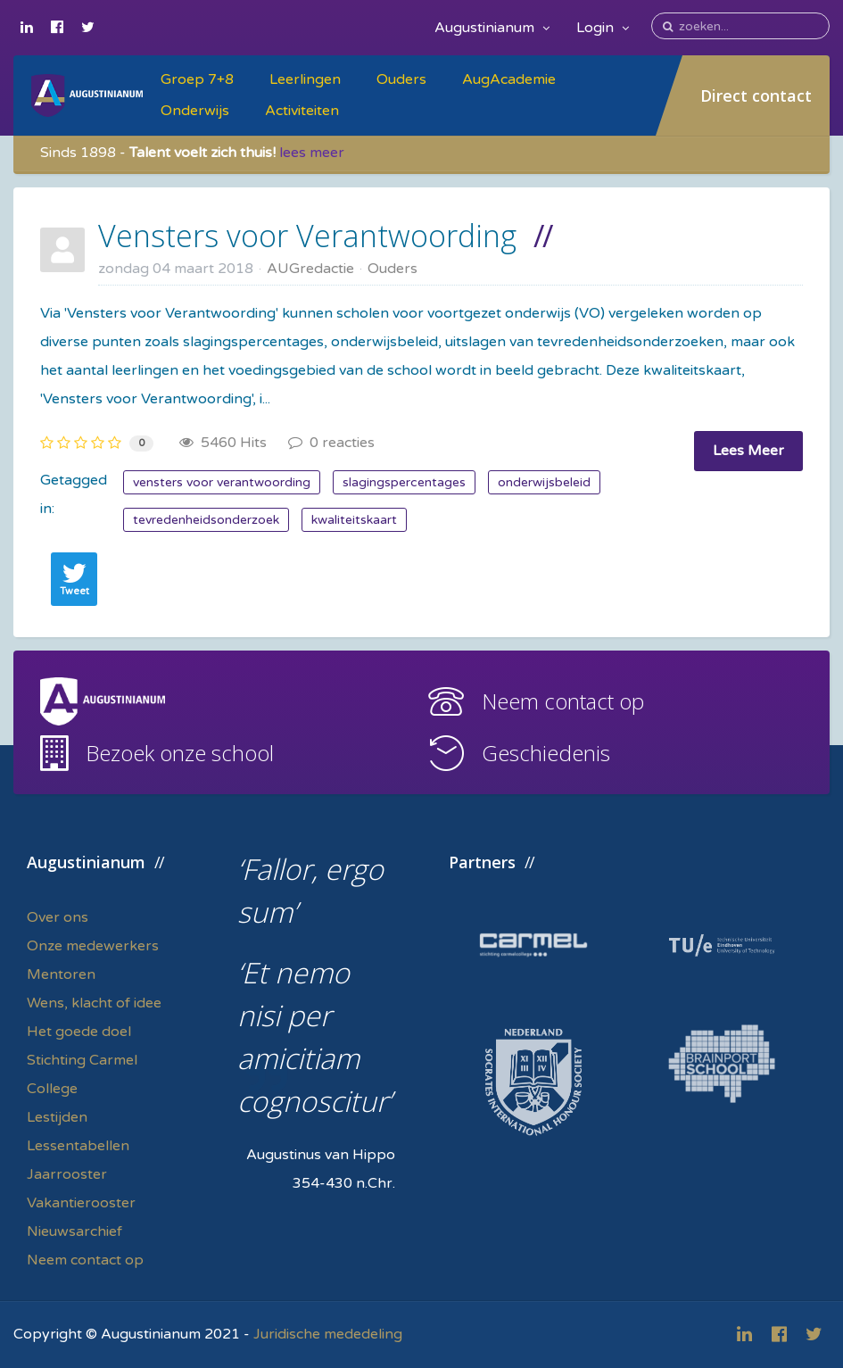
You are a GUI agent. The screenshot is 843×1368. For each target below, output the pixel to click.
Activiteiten (302, 111)
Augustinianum (492, 28)
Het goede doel (79, 1032)
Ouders (401, 79)
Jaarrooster (67, 1174)
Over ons (57, 917)
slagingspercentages (404, 482)
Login (602, 28)
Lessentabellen (78, 1146)
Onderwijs (195, 111)
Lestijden (57, 1117)
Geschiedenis (546, 752)
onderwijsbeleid (544, 482)
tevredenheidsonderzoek (206, 519)
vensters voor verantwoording (221, 482)
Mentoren (61, 974)
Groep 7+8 (197, 79)
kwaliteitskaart (354, 519)
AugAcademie (509, 79)
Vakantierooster (81, 1203)
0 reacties (331, 443)
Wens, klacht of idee (94, 1003)
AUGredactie (310, 269)
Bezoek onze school (180, 752)
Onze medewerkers (93, 946)
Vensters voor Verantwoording (307, 235)
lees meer (311, 153)
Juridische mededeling (327, 1334)
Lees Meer (748, 451)
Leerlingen (305, 79)
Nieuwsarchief (74, 1231)
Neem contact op (563, 701)
